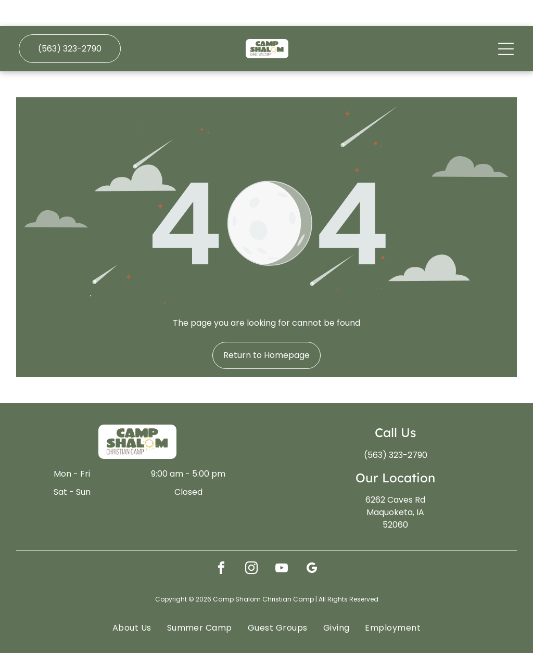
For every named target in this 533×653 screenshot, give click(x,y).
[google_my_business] (311, 543)
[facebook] (221, 543)
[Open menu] (506, 23)
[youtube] (281, 543)
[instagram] (251, 543)
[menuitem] (132, 602)
